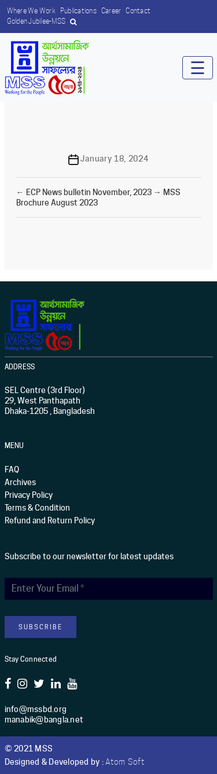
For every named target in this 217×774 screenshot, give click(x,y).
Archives (20, 482)
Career (111, 10)
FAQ (12, 469)
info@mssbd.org (36, 709)
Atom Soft (125, 761)
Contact (138, 10)
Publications (78, 10)
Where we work (31, 10)
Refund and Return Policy (50, 520)
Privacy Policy (29, 495)
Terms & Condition (37, 507)
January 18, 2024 (114, 158)
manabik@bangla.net (44, 719)
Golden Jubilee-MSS (36, 21)
